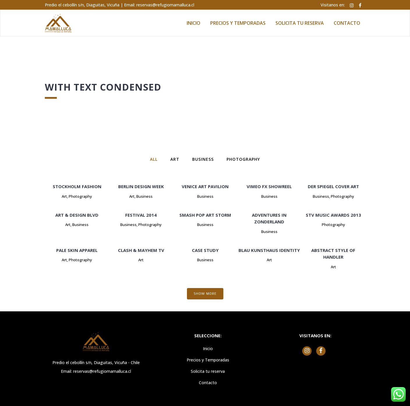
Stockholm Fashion (77, 186)
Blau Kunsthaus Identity (269, 250)
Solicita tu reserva (208, 371)
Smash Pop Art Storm (205, 215)
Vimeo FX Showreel (269, 186)
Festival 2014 (141, 215)
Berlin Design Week (141, 186)
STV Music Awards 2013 (333, 215)
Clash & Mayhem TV (141, 250)
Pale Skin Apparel (77, 250)
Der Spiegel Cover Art (333, 186)
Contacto (208, 382)
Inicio (208, 348)
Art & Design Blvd (76, 215)
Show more (205, 294)
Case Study (205, 250)
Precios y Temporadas (208, 360)
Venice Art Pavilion (205, 186)
